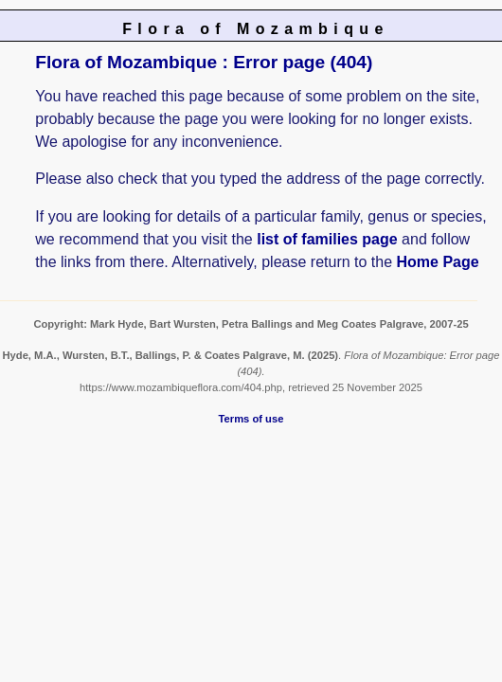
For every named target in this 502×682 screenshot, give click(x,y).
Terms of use (251, 418)
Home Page (438, 262)
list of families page (327, 239)
